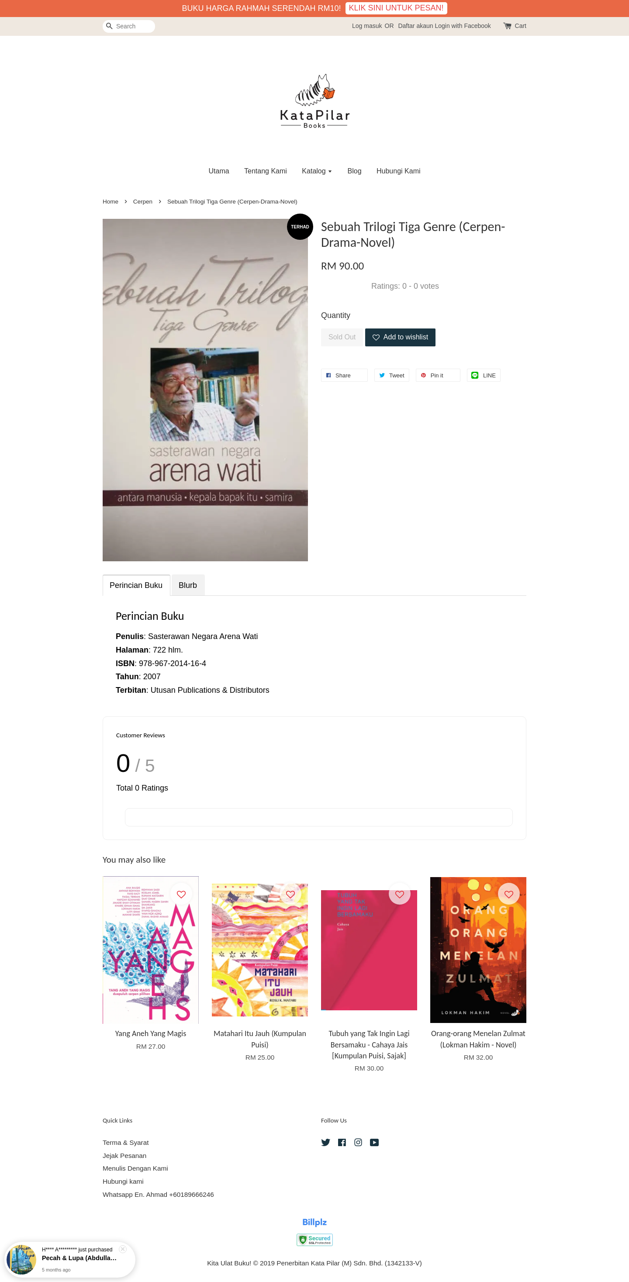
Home (110, 201)
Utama (218, 171)
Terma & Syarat (126, 1142)
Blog (355, 171)
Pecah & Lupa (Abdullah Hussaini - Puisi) (80, 1257)
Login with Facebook (463, 25)
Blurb (188, 585)
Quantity (335, 315)
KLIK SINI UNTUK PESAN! (396, 7)
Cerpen (142, 201)
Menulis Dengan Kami (135, 1168)
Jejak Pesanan (124, 1155)
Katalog (317, 171)
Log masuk (367, 25)
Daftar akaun (415, 25)
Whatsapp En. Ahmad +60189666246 (158, 1194)
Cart (520, 25)
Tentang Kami (265, 171)
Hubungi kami (123, 1181)
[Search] (129, 26)
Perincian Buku (136, 585)
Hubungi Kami (399, 171)
